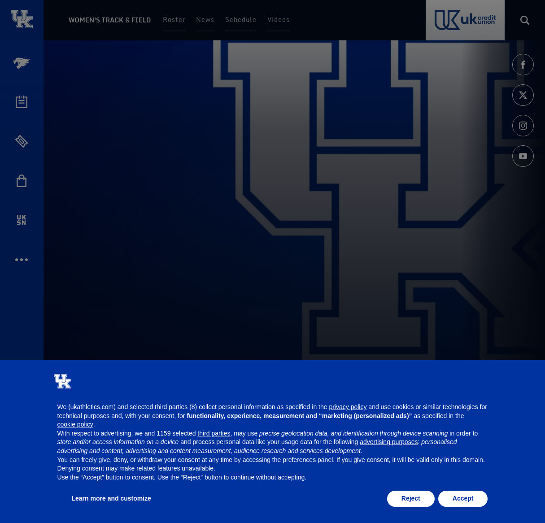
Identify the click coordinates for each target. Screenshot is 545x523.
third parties (213, 433)
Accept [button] (463, 498)
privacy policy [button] (347, 406)
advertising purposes (389, 441)
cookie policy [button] (75, 424)
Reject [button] (410, 498)
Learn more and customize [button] (111, 498)
